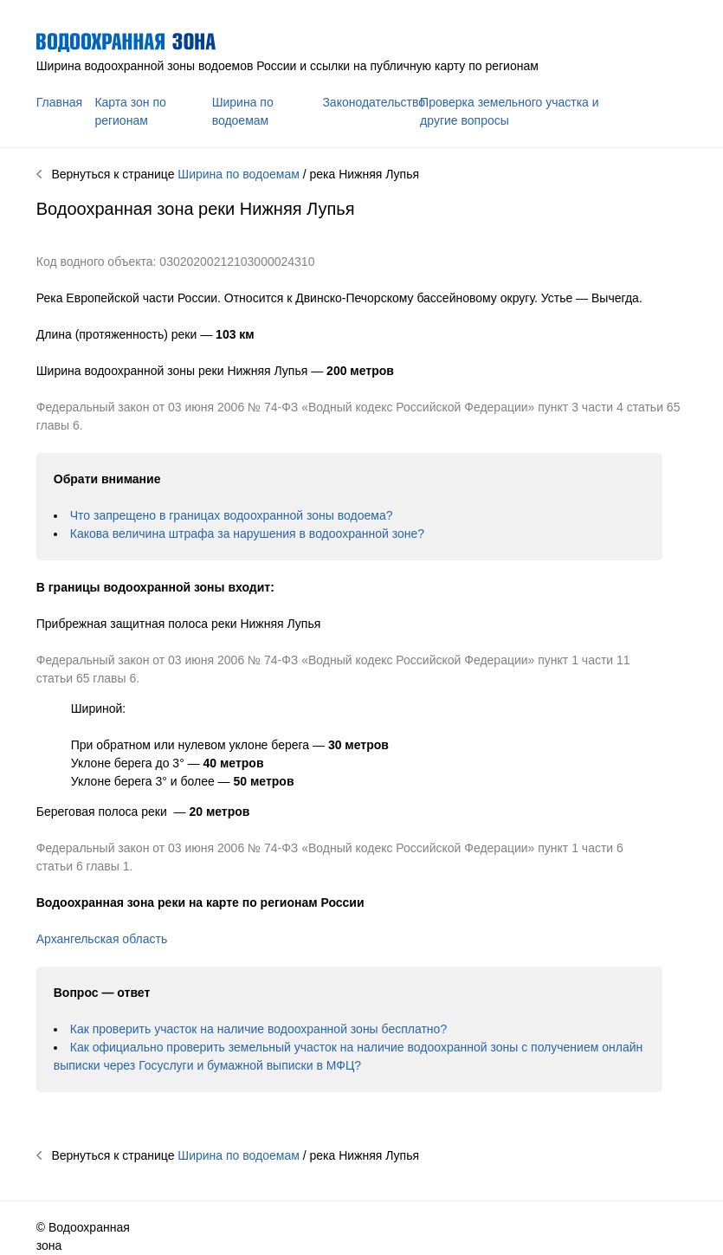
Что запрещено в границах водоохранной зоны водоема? (231, 515)
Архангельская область (101, 939)
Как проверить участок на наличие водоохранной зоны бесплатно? (258, 1029)
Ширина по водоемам (238, 174)
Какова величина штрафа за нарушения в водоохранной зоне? (247, 533)
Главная (59, 102)
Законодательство (373, 102)
